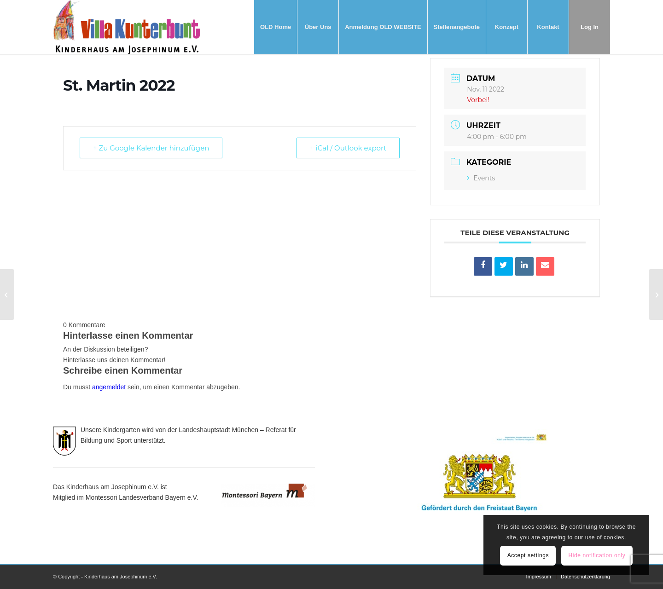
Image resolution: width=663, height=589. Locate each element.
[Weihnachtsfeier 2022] (656, 294)
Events (481, 178)
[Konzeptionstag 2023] (7, 294)
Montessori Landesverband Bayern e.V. (142, 497)
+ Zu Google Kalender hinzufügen (151, 148)
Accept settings (528, 555)
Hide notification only (596, 555)
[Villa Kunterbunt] (126, 27)
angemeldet (109, 387)
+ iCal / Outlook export (348, 148)
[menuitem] (275, 27)
